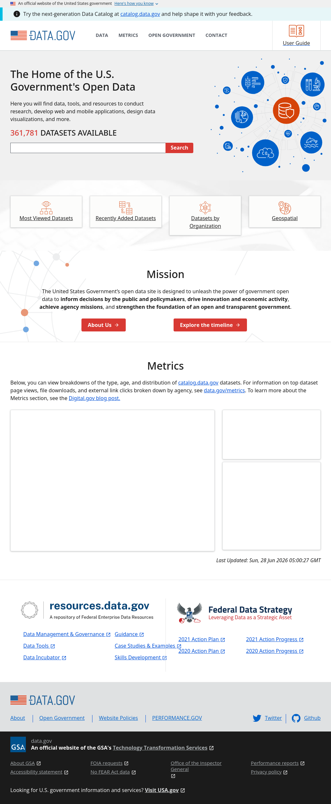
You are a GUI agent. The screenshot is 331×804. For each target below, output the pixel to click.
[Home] (42, 35)
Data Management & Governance (67, 634)
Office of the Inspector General (196, 766)
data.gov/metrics (224, 390)
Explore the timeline (210, 325)
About (17, 717)
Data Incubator (45, 657)
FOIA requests (107, 763)
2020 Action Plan (201, 650)
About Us (104, 325)
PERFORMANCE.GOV (177, 717)
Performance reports (275, 763)
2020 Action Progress (275, 650)
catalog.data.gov (140, 13)
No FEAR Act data (110, 772)
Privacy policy (266, 772)
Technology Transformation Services (160, 747)
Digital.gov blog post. (94, 398)
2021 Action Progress (275, 639)
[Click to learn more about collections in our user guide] (271, 506)
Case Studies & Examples (148, 645)
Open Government (62, 717)
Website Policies (118, 717)
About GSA (22, 763)
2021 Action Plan (201, 639)
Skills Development (141, 657)
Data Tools (39, 645)
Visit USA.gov (162, 790)
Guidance (129, 634)
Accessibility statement (36, 772)
